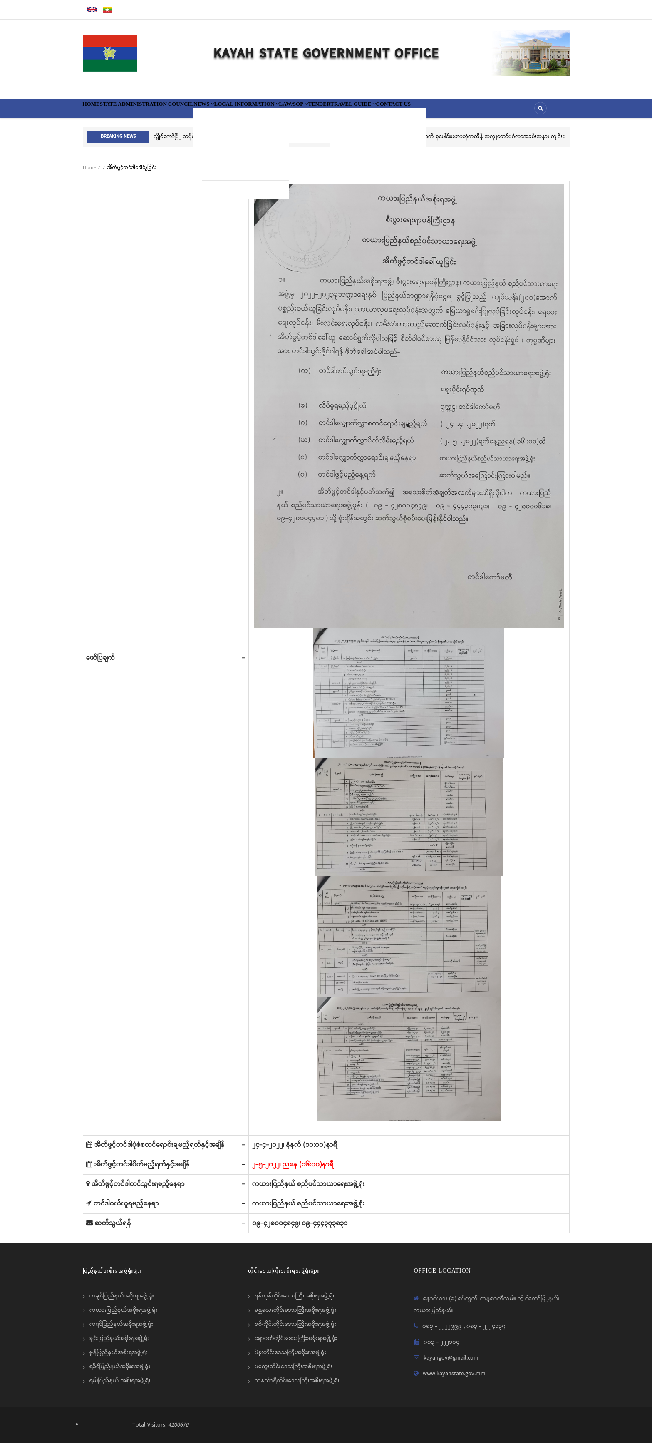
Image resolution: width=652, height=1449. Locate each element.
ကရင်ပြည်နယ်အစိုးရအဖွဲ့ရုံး (121, 1330)
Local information (302, 111)
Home (97, 111)
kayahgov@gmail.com (451, 1363)
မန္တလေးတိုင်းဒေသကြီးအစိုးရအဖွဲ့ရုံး (295, 1315)
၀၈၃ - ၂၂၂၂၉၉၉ (443, 1332)
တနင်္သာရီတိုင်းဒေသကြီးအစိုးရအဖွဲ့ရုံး (297, 1386)
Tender (404, 111)
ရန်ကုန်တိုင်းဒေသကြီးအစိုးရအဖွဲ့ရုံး (295, 1301)
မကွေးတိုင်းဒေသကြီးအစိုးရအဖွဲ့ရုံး (293, 1372)
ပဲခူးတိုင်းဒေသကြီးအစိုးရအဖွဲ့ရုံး (290, 1358)
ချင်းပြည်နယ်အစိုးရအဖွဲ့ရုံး (119, 1344)
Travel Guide (452, 111)
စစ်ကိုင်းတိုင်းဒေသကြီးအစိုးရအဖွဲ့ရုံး (295, 1330)
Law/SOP (366, 111)
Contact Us (508, 111)
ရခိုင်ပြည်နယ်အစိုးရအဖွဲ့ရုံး (119, 1372)
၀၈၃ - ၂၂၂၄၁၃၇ (486, 1332)
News (244, 111)
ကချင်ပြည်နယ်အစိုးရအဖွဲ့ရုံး (121, 1301)
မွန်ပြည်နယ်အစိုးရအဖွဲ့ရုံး (118, 1358)
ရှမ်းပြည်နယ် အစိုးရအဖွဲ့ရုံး (120, 1386)
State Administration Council (169, 111)
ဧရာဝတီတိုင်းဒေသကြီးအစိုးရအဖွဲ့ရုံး (296, 1344)
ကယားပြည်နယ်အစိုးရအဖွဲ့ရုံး (123, 1315)
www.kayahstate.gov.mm (454, 1379)
